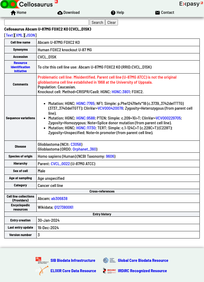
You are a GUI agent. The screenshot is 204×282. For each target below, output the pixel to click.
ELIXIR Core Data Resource (73, 270)
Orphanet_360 (84, 148)
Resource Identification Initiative (20, 67)
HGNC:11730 (85, 127)
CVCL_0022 (60, 163)
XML (19, 34)
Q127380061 (63, 207)
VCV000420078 (110, 107)
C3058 (76, 144)
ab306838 (59, 198)
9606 (110, 156)
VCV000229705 (168, 117)
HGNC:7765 (85, 103)
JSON (30, 34)
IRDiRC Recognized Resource (142, 270)
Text (9, 34)
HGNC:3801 (121, 91)
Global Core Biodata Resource (143, 260)
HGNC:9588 (85, 117)
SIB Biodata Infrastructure (72, 260)
